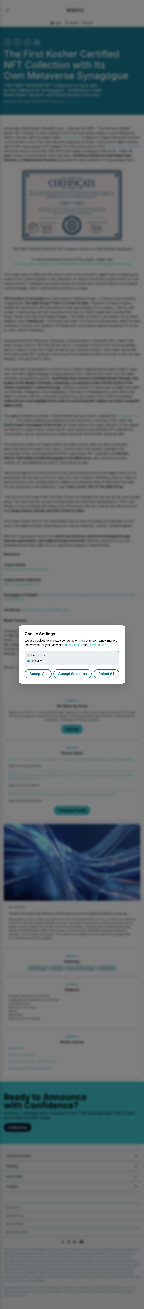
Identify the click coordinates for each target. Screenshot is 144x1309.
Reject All (106, 674)
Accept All (37, 674)
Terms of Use (97, 645)
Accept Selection (72, 674)
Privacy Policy (72, 645)
